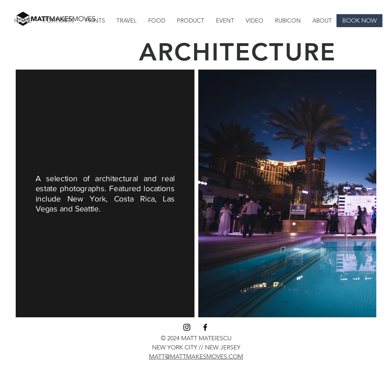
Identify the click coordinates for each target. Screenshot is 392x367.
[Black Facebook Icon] (205, 327)
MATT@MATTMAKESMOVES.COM (196, 356)
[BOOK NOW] (359, 20)
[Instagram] (186, 327)
